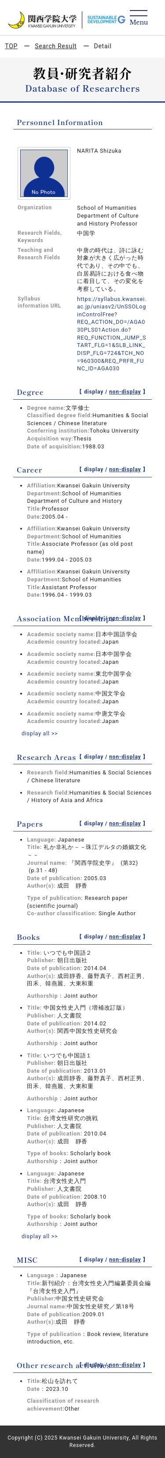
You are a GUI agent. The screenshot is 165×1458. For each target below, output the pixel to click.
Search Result (56, 46)
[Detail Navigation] (139, 18)
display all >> (40, 733)
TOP (11, 46)
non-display (125, 392)
